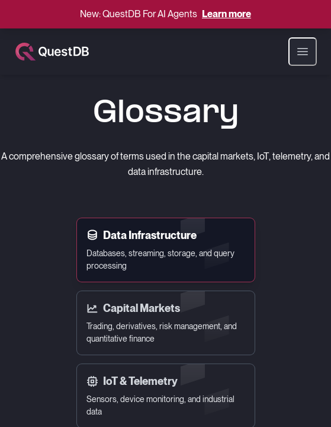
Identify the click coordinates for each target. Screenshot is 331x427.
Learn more (226, 14)
